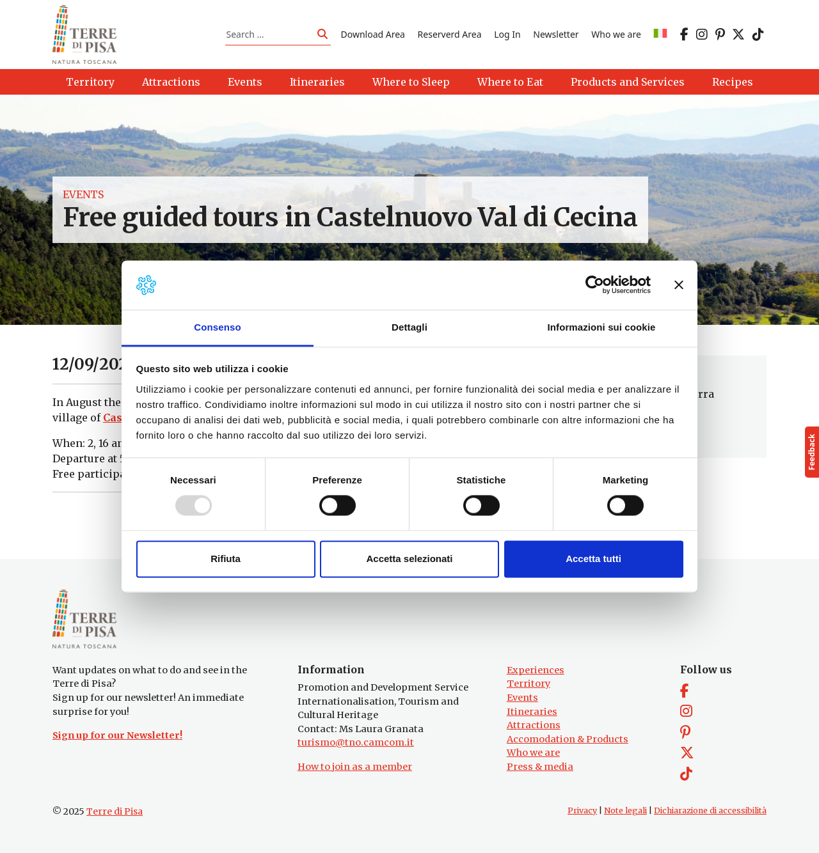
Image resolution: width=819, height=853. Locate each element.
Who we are (616, 34)
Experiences (535, 670)
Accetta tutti (593, 558)
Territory (528, 683)
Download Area (373, 34)
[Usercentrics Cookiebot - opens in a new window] (595, 285)
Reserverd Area (450, 34)
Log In (507, 34)
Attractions (534, 725)
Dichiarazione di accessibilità (710, 810)
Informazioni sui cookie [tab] (602, 327)
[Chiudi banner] (678, 285)
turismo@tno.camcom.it (356, 742)
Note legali (625, 810)
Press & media (540, 766)
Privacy (582, 810)
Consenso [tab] (217, 327)
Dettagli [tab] (409, 327)
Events (83, 194)
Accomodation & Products (567, 739)
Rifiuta (226, 558)
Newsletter (555, 34)
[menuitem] (660, 34)
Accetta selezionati (409, 558)
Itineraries (532, 711)
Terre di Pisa (114, 811)
